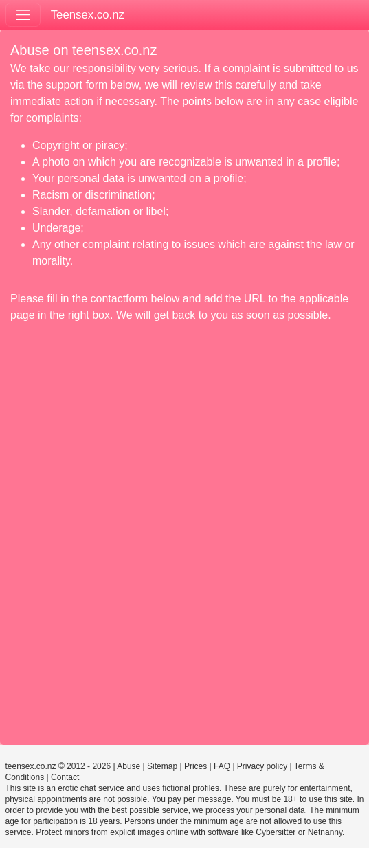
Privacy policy (262, 766)
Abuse (128, 766)
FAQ (222, 766)
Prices (195, 766)
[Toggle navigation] (23, 15)
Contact (65, 777)
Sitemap (162, 766)
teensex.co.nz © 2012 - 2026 (58, 766)
